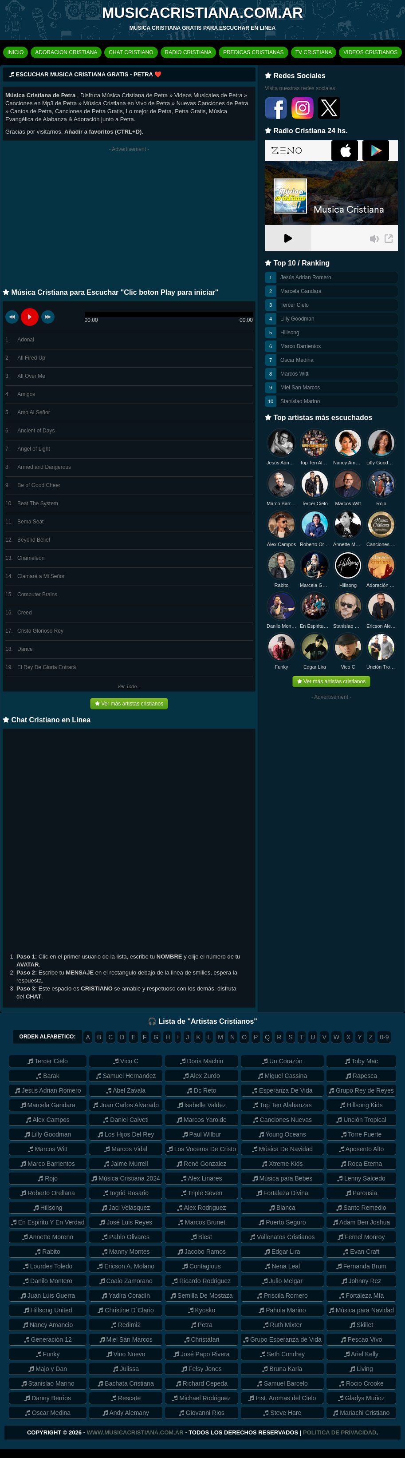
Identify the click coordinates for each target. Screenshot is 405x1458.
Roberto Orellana (315, 544)
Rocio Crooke (361, 1383)
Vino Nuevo (125, 1354)
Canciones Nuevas (381, 544)
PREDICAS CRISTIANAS (253, 52)
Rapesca (361, 1075)
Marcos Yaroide (202, 1119)
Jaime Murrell (126, 1163)
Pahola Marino (282, 1310)
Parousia (361, 1193)
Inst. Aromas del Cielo (282, 1398)
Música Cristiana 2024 (125, 1178)
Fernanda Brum (361, 1266)
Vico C (348, 667)
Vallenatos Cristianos (282, 1236)
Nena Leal (282, 1266)
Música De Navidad (282, 1149)
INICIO (16, 52)
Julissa (126, 1368)
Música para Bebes (282, 1178)
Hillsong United (48, 1310)
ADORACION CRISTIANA (66, 52)
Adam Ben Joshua (361, 1222)
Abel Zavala (125, 1090)
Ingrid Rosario (126, 1193)
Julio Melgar (282, 1280)
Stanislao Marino (300, 401)
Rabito (282, 585)
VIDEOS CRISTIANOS (370, 52)
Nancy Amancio (348, 462)
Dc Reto (201, 1090)
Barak (47, 1075)
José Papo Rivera (201, 1354)
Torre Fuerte (361, 1134)
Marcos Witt (294, 374)
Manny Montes (126, 1251)
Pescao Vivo (361, 1339)
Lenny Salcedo (361, 1178)
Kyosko (202, 1310)
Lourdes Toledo (47, 1266)
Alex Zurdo (201, 1075)
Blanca (282, 1207)
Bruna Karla (282, 1368)
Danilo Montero (281, 626)
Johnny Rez (361, 1280)
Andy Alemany (125, 1412)
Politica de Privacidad (339, 1432)
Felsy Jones (201, 1368)
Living (361, 1368)
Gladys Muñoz (361, 1398)
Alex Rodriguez (201, 1207)
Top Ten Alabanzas (315, 462)
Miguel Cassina (282, 1075)
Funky (281, 667)
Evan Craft (361, 1251)
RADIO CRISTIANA (188, 52)
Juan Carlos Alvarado (126, 1105)
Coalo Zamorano (126, 1280)
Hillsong (289, 332)
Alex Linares (201, 1178)
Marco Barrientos (300, 346)
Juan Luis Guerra (47, 1295)
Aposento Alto (361, 1149)
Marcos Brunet (201, 1222)
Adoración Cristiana (381, 585)
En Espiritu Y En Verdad (48, 1222)
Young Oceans (282, 1134)
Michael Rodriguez (201, 1398)
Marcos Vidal (125, 1149)
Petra (201, 1324)
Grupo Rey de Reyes (361, 1090)
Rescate (126, 1398)
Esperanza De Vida (282, 1090)
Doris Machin (202, 1061)
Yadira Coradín (126, 1295)
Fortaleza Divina (282, 1193)
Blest (201, 1236)
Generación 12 (48, 1339)
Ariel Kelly (361, 1354)
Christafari (202, 1339)
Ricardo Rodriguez (201, 1280)
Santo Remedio (361, 1207)
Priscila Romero (282, 1295)
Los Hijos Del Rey (126, 1134)
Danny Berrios (47, 1398)
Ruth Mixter (282, 1324)
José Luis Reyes (125, 1222)
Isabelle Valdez (201, 1105)
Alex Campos (281, 544)
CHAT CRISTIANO (131, 52)
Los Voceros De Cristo (201, 1149)
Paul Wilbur (201, 1134)
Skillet (361, 1324)
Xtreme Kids (282, 1163)
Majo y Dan (47, 1368)
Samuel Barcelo (282, 1383)
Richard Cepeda (202, 1383)
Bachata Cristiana (125, 1383)
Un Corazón (282, 1061)
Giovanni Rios (201, 1412)
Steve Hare (282, 1412)
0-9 (384, 1037)
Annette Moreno (348, 544)
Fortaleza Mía (361, 1295)
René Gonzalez (201, 1163)
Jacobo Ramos (201, 1251)
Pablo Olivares (125, 1236)
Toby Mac (361, 1061)
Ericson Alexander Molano (381, 626)
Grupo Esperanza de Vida (282, 1339)
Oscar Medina (297, 360)
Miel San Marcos (300, 387)
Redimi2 (126, 1324)
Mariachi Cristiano (361, 1412)
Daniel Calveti (125, 1119)
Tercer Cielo (294, 305)
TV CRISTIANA (313, 52)
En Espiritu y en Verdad (315, 626)
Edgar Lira (314, 667)
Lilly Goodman (297, 319)
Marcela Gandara (301, 291)
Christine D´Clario (125, 1310)
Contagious (201, 1266)
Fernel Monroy (361, 1236)
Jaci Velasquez (126, 1207)
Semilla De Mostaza (201, 1295)
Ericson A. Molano (125, 1266)
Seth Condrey (282, 1354)
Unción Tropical (381, 667)
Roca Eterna (361, 1163)
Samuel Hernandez (126, 1075)
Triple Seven (202, 1193)
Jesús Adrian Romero (305, 277)
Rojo (381, 503)
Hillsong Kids (361, 1105)
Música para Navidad (361, 1310)
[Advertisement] (129, 220)
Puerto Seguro (282, 1222)
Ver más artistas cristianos (129, 704)
